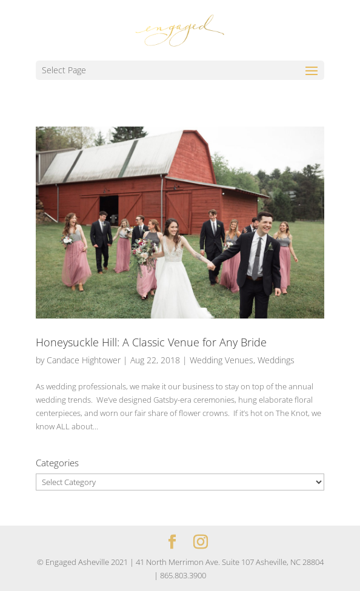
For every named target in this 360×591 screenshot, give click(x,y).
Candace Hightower (84, 360)
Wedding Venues (221, 360)
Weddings (276, 360)
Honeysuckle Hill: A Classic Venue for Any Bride (151, 342)
